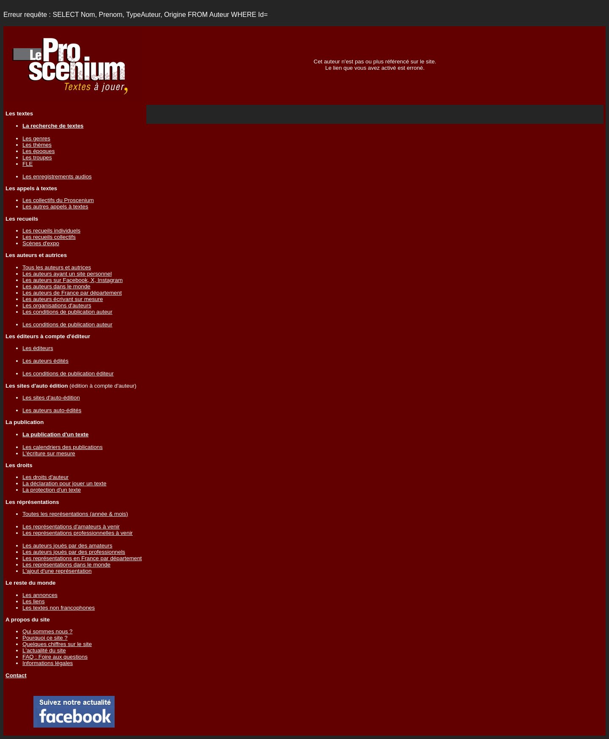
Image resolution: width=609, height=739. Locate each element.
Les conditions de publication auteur (67, 312)
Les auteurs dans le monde (56, 286)
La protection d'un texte (51, 490)
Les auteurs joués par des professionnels (73, 552)
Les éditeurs (37, 348)
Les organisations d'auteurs (56, 305)
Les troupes (37, 157)
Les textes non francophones (58, 608)
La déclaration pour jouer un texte (64, 483)
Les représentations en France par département (82, 558)
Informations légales (47, 663)
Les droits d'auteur (45, 477)
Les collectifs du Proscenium (58, 200)
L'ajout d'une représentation (57, 571)
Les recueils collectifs (49, 237)
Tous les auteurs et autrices (56, 267)
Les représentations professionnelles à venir (77, 533)
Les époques (38, 151)
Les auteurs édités (45, 361)
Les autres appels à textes (55, 206)
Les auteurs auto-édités (51, 410)
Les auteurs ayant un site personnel (67, 274)
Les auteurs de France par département (72, 293)
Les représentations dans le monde (66, 564)
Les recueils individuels (51, 230)
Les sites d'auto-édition (51, 397)
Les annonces (40, 595)
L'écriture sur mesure (48, 453)
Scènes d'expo (40, 243)
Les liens (33, 601)
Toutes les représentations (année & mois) (75, 514)
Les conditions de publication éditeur (68, 373)
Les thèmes (37, 145)
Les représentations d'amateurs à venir (71, 526)
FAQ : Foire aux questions (55, 657)
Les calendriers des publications (62, 447)
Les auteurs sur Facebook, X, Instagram (72, 280)
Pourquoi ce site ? (45, 638)
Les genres (36, 138)
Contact (16, 675)
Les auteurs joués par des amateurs (67, 545)
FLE (27, 164)
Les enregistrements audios (57, 176)
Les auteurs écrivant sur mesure (62, 299)
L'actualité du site (44, 650)
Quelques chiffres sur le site (57, 644)
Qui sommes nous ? (47, 631)
